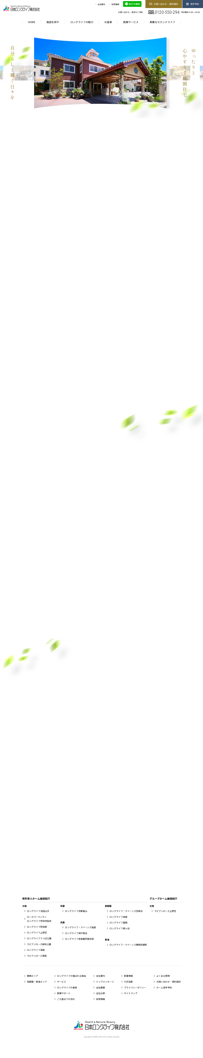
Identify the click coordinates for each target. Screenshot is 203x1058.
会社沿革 (100, 993)
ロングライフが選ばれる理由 (71, 975)
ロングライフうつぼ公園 (39, 938)
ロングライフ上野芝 (37, 932)
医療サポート (63, 993)
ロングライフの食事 (67, 987)
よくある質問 (163, 975)
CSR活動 (128, 981)
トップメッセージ (105, 981)
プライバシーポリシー (135, 987)
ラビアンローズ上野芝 (165, 911)
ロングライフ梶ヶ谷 (120, 928)
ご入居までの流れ (66, 999)
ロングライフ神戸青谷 (76, 933)
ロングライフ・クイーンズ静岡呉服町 (128, 944)
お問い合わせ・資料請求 (163, 4)
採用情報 (115, 4)
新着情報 (128, 975)
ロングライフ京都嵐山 (76, 911)
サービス (61, 981)
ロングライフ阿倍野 (37, 926)
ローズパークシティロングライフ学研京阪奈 (39, 919)
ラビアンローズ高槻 (37, 955)
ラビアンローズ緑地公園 (39, 944)
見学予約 (192, 4)
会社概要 (100, 987)
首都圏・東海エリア (37, 981)
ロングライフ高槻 (36, 949)
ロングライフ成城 (118, 916)
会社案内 (101, 4)
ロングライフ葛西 (118, 922)
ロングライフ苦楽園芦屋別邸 (79, 938)
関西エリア (32, 975)
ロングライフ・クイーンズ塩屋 (80, 927)
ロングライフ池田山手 (38, 911)
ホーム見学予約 (164, 987)
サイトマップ (130, 993)
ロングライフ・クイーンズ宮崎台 (126, 911)
